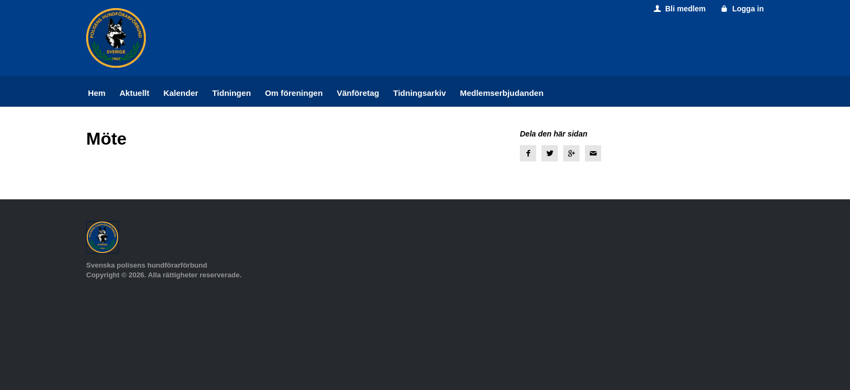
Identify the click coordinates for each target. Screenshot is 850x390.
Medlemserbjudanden (501, 93)
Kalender (180, 93)
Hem (97, 93)
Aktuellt (135, 93)
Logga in (741, 8)
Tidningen (231, 93)
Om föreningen (294, 93)
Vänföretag (358, 93)
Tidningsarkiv (419, 93)
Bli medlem (678, 8)
